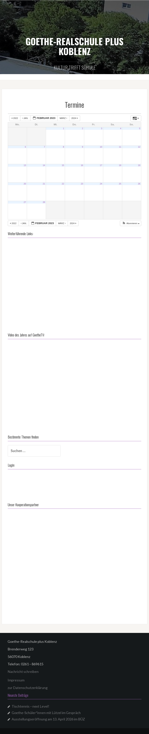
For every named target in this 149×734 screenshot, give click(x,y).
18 (120, 165)
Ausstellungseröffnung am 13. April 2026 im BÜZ (48, 719)
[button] (130, 223)
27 (25, 202)
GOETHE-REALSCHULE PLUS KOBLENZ (74, 46)
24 (101, 184)
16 (82, 165)
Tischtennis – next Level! (30, 706)
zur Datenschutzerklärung (28, 687)
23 (82, 184)
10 (101, 147)
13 (25, 165)
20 (25, 184)
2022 (15, 118)
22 (63, 184)
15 (63, 165)
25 (120, 184)
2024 (75, 118)
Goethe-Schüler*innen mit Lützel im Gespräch (46, 713)
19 (139, 165)
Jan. (25, 118)
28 (44, 202)
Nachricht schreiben (23, 671)
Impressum (16, 680)
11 (120, 147)
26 (139, 184)
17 (101, 165)
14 (44, 165)
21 (44, 184)
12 (139, 147)
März (64, 118)
